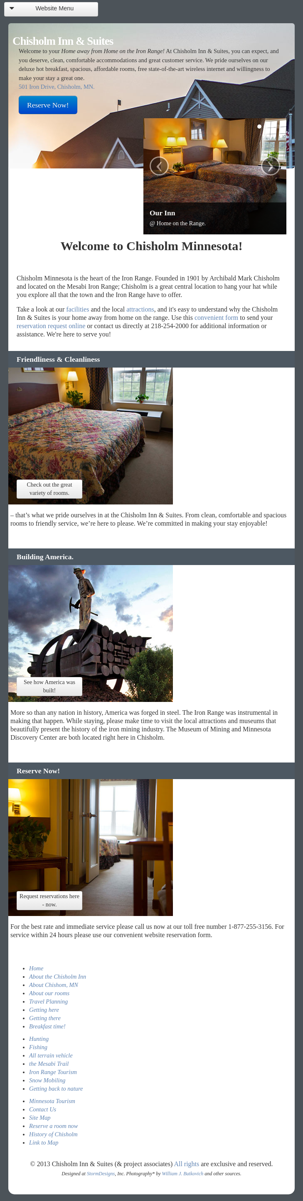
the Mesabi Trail (49, 1063)
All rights (186, 1163)
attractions (140, 309)
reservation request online (51, 325)
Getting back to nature (56, 1088)
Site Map (40, 1117)
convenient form (216, 317)
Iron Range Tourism (53, 1072)
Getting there (45, 1018)
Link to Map (43, 1142)
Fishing (38, 1047)
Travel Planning (48, 1001)
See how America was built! (49, 686)
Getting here (44, 1009)
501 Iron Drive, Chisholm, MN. (57, 86)
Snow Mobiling (47, 1080)
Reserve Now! (48, 105)
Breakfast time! (47, 1026)
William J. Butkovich (183, 1174)
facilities (77, 309)
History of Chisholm (53, 1134)
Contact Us (42, 1109)
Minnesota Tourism (52, 1101)
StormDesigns (101, 1174)
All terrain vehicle (51, 1055)
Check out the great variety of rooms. (49, 489)
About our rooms (49, 993)
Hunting (39, 1038)
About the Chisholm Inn (57, 976)
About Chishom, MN (53, 985)
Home (36, 968)
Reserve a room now (53, 1126)
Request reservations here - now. (49, 900)
